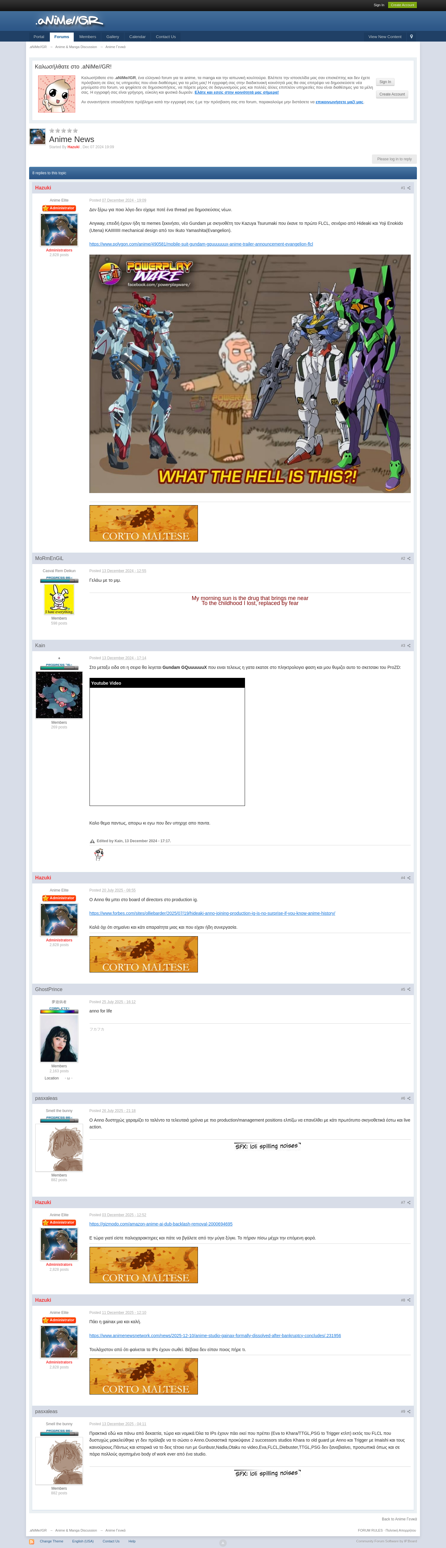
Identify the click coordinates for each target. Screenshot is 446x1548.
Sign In (379, 5)
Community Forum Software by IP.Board (386, 1541)
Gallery (112, 36)
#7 (406, 1202)
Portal (39, 36)
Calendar (137, 36)
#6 (406, 1098)
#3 (406, 645)
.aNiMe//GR (38, 1530)
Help (132, 1541)
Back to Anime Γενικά (399, 1519)
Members (87, 36)
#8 (406, 1300)
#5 (406, 989)
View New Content (385, 36)
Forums (62, 36)
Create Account (402, 5)
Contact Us (166, 36)
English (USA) (83, 1541)
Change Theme (51, 1541)
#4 (406, 878)
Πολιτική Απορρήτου (401, 1530)
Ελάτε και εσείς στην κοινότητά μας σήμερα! (237, 92)
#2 (406, 558)
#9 (406, 1411)
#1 (406, 188)
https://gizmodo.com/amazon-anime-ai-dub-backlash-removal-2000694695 (161, 1223)
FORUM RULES (370, 1530)
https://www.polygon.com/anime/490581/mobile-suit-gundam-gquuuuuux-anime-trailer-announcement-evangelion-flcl (201, 244)
